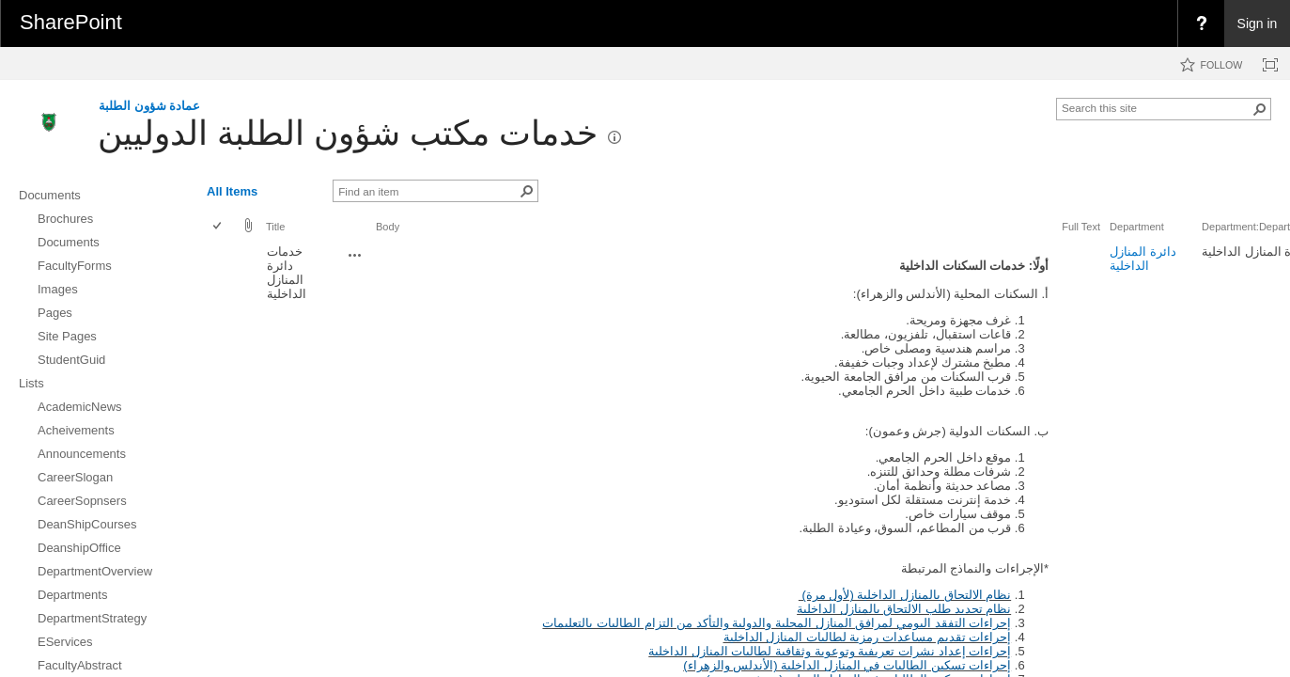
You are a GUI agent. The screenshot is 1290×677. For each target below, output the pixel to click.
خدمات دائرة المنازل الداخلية (286, 272)
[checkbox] (218, 227)
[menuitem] (1200, 23)
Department (1137, 226)
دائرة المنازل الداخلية (1143, 258)
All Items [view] (232, 191)
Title (275, 226)
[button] (1260, 109)
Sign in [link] (1257, 23)
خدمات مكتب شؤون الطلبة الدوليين (348, 133)
